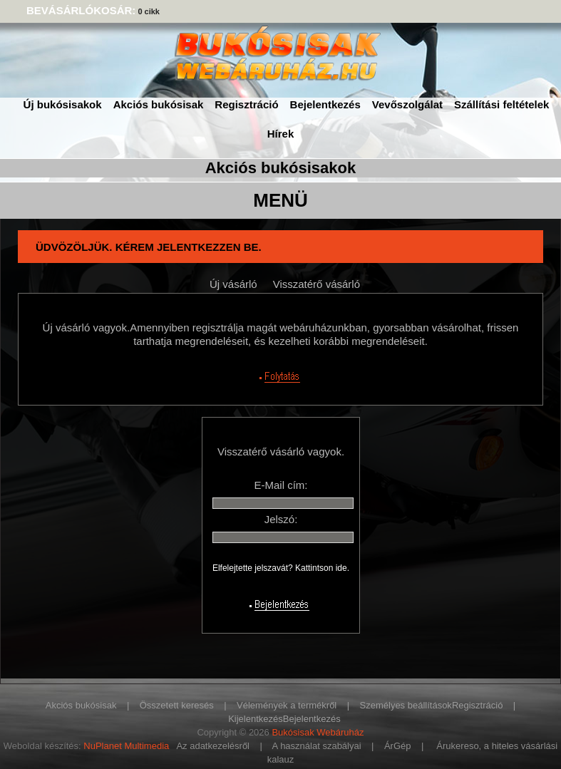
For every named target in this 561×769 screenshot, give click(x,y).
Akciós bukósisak (158, 104)
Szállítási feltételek (501, 104)
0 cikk (149, 11)
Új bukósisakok (63, 104)
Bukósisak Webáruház (318, 732)
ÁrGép (397, 745)
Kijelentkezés (255, 718)
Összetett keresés (177, 705)
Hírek (280, 134)
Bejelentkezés (325, 104)
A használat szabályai (316, 745)
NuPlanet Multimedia (126, 745)
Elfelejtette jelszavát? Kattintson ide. (280, 568)
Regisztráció (246, 104)
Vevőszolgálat (407, 104)
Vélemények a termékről (286, 705)
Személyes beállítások (406, 705)
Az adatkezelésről (212, 745)
